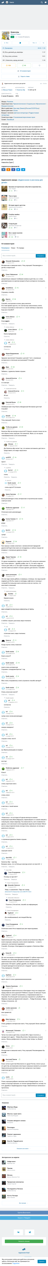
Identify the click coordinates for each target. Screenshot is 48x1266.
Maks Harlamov (11, 1019)
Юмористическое (7, 106)
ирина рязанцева (11, 574)
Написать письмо (24, 1241)
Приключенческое (19, 104)
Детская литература (21, 113)
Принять (42, 1261)
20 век (15, 110)
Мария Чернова (11, 557)
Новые (13, 248)
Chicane (10, 444)
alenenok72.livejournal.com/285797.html (18, 892)
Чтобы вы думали (12, 427)
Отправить (40, 256)
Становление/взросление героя (24, 117)
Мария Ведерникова (12, 353)
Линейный (10, 119)
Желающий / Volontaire (13, 1030)
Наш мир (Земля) (19, 108)
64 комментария (24, 71)
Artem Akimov (10, 317)
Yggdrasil (11, 913)
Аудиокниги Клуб (24, 1248)
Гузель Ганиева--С (12, 519)
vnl (9, 342)
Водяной (9, 541)
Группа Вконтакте (24, 1213)
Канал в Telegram (24, 1218)
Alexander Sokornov (14, 885)
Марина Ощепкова (12, 986)
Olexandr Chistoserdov (13, 261)
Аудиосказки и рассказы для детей (13, 84)
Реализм (10, 101)
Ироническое (40, 104)
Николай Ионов (11, 402)
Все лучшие (23, 1203)
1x (43, 43)
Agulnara (9, 975)
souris (8, 1077)
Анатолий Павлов (11, 1059)
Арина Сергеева (11, 494)
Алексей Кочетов (11, 378)
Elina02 (8, 416)
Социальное (31, 104)
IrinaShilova (9, 288)
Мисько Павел (15, 34)
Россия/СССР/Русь (32, 108)
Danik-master (12, 483)
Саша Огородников (14, 872)
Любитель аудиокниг (13, 507)
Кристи (8, 299)
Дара (7, 367)
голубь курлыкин (11, 1008)
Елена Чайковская (12, 274)
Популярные (5, 248)
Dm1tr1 (10, 470)
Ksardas (11, 593)
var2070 (8, 457)
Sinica (8, 1046)
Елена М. (9, 953)
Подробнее (15, 1263)
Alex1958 (9, 857)
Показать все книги (23, 1148)
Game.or (8, 640)
